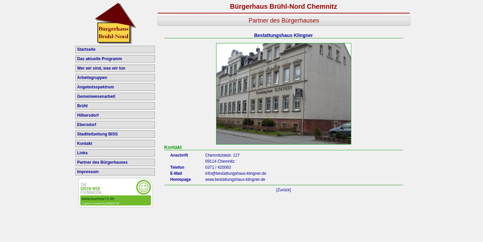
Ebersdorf (86, 124)
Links (82, 153)
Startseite (86, 49)
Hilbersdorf (88, 115)
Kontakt (84, 143)
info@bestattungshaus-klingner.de (236, 173)
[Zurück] (283, 190)
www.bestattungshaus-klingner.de (235, 179)
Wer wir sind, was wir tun (101, 68)
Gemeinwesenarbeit (96, 96)
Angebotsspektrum (95, 87)
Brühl (82, 106)
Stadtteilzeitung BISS (97, 134)
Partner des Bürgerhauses (102, 162)
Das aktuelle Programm (99, 58)
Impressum (88, 171)
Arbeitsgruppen (92, 77)
